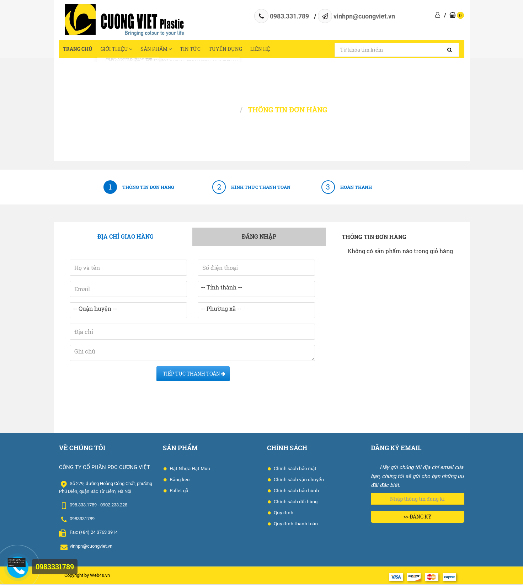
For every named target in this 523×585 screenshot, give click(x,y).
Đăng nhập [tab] (259, 237)
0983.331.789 (289, 16)
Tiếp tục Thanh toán (193, 375)
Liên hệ (304, 49)
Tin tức (219, 49)
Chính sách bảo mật (294, 470)
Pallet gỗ (178, 492)
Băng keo (179, 481)
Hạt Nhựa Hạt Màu (189, 470)
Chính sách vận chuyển (298, 481)
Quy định (283, 514)
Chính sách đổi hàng (295, 503)
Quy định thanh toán (295, 525)
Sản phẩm (177, 49)
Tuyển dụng (261, 49)
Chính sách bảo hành (296, 492)
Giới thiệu (129, 49)
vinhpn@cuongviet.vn (364, 16)
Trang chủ (81, 49)
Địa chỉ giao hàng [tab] (125, 237)
